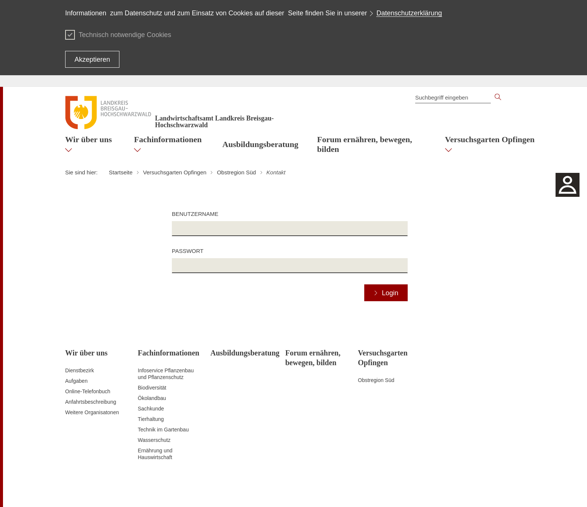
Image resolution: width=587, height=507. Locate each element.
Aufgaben (76, 381)
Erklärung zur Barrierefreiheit (406, 492)
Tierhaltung (151, 419)
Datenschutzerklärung (409, 13)
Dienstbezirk (79, 370)
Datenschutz (355, 492)
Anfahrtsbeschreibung (90, 402)
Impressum (509, 492)
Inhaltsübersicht (297, 492)
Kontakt (328, 492)
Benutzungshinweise (468, 492)
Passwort (187, 251)
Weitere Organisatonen (92, 412)
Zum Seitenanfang (86, 492)
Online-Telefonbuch (87, 391)
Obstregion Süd (376, 380)
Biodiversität (152, 388)
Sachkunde (151, 409)
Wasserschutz (154, 440)
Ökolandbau (152, 398)
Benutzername (195, 214)
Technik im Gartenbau (163, 430)
